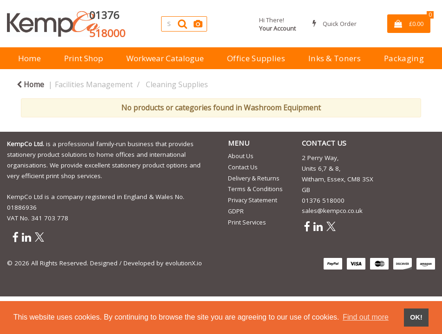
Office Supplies (256, 58)
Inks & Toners (334, 58)
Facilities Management (94, 84)
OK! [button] (416, 317)
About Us (241, 156)
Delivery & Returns (254, 178)
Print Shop (83, 58)
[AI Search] (198, 24)
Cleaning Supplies (177, 84)
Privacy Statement (252, 200)
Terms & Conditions (255, 189)
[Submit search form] (182, 24)
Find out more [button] (366, 317)
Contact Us (243, 167)
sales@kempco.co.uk (332, 210)
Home (29, 58)
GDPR (236, 211)
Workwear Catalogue (165, 58)
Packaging (404, 58)
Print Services (247, 222)
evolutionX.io (183, 263)
